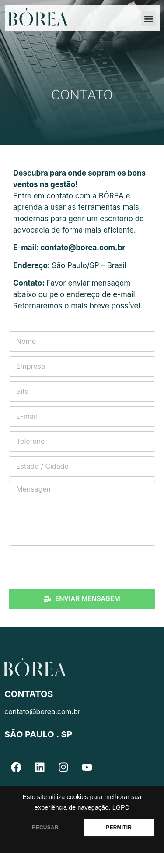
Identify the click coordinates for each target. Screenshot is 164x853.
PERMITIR (119, 828)
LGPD (121, 807)
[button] (148, 18)
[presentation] (75, 567)
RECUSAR (45, 828)
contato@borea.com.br (83, 247)
